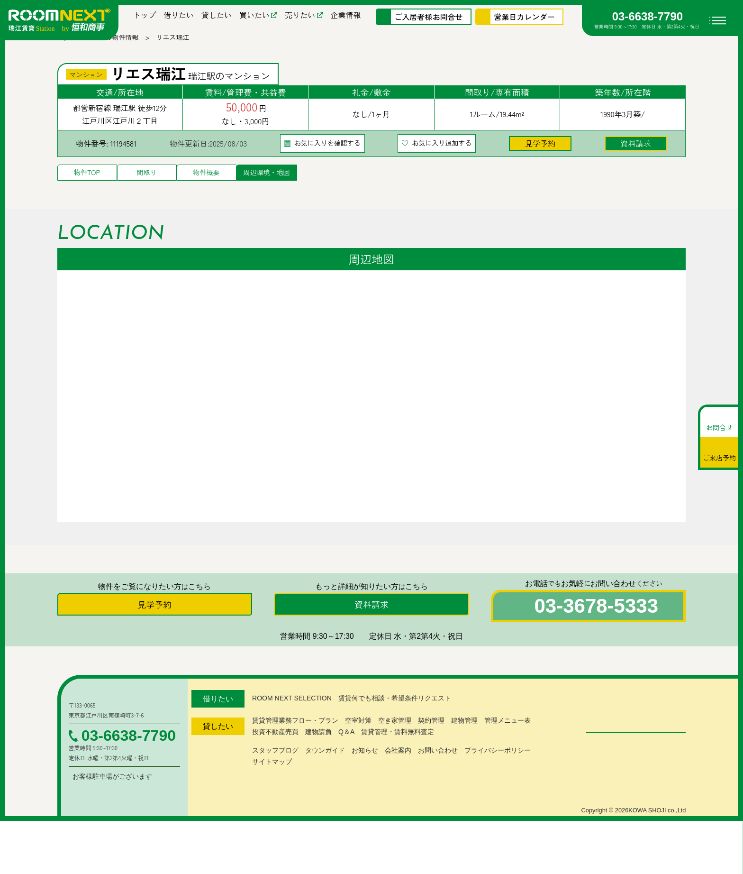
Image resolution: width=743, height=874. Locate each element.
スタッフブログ (275, 769)
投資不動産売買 (275, 750)
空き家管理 (394, 739)
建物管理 (464, 739)
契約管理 (431, 739)
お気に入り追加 (441, 151)
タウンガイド (325, 769)
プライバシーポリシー (497, 769)
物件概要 (206, 180)
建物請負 (318, 750)
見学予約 (540, 150)
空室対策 (358, 739)
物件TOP (87, 180)
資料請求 (636, 150)
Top (62, 45)
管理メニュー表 (507, 739)
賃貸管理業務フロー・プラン (295, 739)
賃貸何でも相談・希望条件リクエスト (391, 717)
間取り (147, 180)
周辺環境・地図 (267, 180)
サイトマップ (272, 780)
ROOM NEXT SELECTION (290, 717)
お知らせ (365, 769)
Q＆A (346, 750)
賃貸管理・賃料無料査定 (397, 750)
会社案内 (398, 769)
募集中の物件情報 (112, 45)
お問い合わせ (438, 769)
